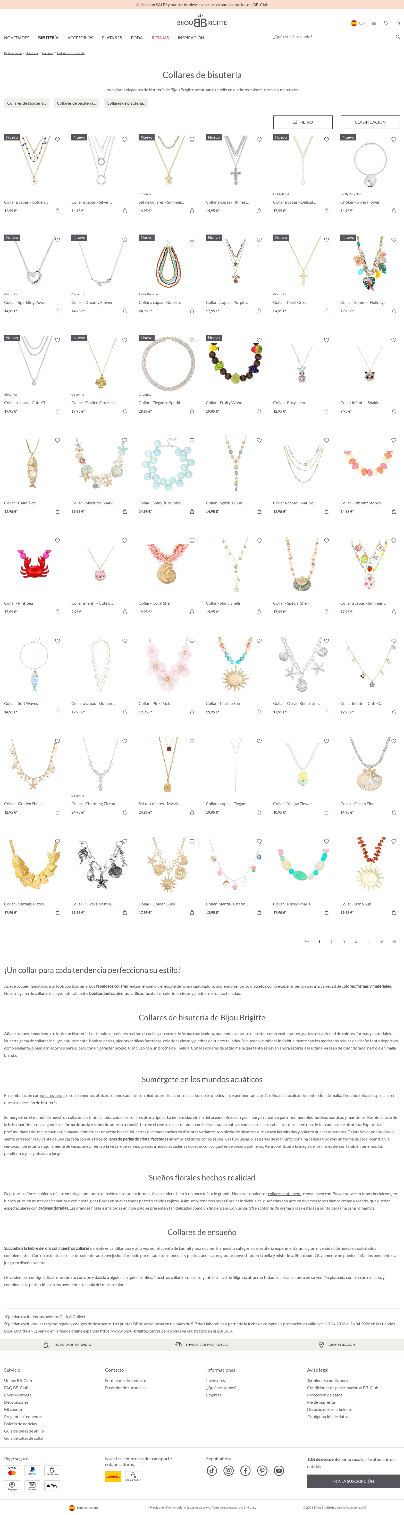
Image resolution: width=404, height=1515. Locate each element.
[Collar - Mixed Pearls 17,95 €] (303, 877)
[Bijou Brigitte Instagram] (228, 1471)
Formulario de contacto (125, 1380)
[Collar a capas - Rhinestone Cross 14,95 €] (235, 176)
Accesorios (80, 37)
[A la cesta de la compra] (57, 210)
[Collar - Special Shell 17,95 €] (303, 577)
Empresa (214, 1394)
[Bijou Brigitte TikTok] (212, 1471)
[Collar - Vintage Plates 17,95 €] (34, 877)
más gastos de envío (197, 1507)
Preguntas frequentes (23, 1416)
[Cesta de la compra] (398, 23)
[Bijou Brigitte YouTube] (279, 1471)
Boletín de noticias (20, 1423)
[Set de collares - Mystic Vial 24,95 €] (168, 777)
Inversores (215, 1380)
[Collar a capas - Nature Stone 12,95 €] (303, 476)
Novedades (16, 37)
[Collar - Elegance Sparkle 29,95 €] (168, 376)
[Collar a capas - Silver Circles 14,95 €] (101, 176)
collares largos (52, 1095)
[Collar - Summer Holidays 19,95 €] (370, 276)
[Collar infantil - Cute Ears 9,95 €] (101, 577)
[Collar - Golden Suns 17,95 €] (168, 877)
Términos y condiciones (327, 1380)
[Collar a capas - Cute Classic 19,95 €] (34, 376)
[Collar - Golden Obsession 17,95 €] (101, 376)
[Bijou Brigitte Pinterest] (262, 1471)
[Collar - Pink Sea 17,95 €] (34, 577)
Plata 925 (112, 37)
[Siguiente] (394, 942)
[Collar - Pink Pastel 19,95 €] (168, 677)
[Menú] (302, 122)
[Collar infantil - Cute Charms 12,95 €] (370, 677)
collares (177, 1277)
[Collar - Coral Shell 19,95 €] (168, 577)
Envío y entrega (17, 1394)
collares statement (284, 1193)
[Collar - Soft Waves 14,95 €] (34, 677)
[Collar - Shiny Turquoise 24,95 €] (168, 476)
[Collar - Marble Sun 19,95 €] (235, 677)
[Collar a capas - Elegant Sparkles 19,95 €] (235, 777)
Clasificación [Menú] (370, 122)
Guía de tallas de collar (24, 1438)
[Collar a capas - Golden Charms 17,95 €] (101, 677)
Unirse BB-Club (18, 1380)
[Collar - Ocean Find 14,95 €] (370, 777)
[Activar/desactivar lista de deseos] (57, 140)
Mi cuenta (13, 1409)
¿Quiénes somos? (221, 1387)
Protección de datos (324, 1394)
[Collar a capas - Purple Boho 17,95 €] (235, 276)
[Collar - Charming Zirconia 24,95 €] (101, 777)
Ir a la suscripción (353, 1481)
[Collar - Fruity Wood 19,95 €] (235, 376)
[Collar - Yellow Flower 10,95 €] (303, 777)
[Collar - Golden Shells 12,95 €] (34, 777)
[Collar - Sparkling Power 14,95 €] (34, 276)
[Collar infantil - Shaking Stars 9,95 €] (370, 376)
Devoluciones (16, 1402)
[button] (374, 23)
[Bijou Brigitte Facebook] (245, 1471)
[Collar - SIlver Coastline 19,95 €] (101, 877)
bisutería (49, 1102)
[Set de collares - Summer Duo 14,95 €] (168, 176)
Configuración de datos (328, 1416)
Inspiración (191, 37)
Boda (137, 37)
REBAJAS (160, 37)
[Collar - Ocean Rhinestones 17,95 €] (303, 677)
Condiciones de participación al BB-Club (342, 1387)
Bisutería (48, 37)
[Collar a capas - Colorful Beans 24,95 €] (168, 276)
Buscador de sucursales (125, 1387)
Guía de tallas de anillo (24, 1430)
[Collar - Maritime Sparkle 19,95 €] (101, 476)
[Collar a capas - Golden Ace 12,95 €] (34, 176)
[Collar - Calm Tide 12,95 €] (34, 476)
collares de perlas (118, 1138)
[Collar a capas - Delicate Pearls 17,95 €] (303, 176)
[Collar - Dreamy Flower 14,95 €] (101, 276)
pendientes (14, 1153)
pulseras (40, 1153)
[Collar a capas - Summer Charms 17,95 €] (370, 577)
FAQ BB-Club (16, 1387)
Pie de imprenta (321, 1402)
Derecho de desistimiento (329, 1409)
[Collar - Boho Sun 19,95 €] (370, 877)
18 (381, 941)
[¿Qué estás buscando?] (335, 36)
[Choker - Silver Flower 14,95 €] (370, 176)
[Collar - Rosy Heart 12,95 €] (303, 376)
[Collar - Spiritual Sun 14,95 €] (235, 476)
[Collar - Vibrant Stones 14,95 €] (370, 476)
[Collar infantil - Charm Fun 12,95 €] (235, 877)
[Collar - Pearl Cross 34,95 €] (303, 276)
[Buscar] (398, 37)
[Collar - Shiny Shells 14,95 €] (235, 577)
